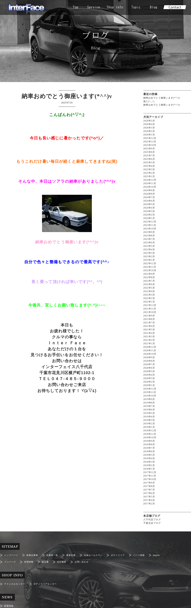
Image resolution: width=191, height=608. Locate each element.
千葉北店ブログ (152, 523)
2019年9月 (149, 399)
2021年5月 (149, 329)
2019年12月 (149, 389)
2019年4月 (149, 416)
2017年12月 (149, 472)
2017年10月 (149, 479)
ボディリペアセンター (47, 582)
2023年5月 (149, 246)
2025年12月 (149, 138)
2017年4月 (149, 500)
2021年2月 (149, 340)
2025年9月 (149, 148)
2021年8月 (149, 319)
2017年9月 (149, 483)
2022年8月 (149, 277)
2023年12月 (149, 221)
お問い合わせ (84, 561)
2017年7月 (149, 489)
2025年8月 (149, 152)
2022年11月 (149, 267)
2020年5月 (149, 371)
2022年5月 (149, 288)
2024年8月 (149, 194)
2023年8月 (149, 235)
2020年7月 (149, 364)
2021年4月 (149, 333)
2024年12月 (149, 180)
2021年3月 (149, 336)
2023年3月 (149, 253)
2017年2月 (149, 503)
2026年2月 (149, 131)
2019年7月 (149, 406)
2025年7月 (149, 155)
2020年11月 (149, 350)
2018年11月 (149, 434)
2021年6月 (149, 326)
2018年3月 (149, 462)
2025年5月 (149, 162)
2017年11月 (149, 476)
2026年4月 (149, 124)
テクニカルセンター (15, 582)
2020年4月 (149, 375)
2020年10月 (149, 354)
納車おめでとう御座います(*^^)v (161, 98)
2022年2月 (149, 298)
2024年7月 (149, 197)
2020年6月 (149, 368)
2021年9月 (149, 315)
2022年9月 (149, 274)
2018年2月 (149, 465)
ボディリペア (122, 555)
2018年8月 (149, 444)
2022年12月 (149, 263)
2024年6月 (149, 201)
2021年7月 (149, 322)
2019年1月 (149, 427)
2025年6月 (149, 159)
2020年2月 (149, 382)
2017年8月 (149, 486)
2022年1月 (149, 302)
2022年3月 (149, 295)
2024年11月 (149, 183)
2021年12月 (149, 305)
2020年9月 (149, 357)
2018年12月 (149, 430)
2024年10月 (149, 187)
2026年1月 (149, 134)
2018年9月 (149, 441)
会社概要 (64, 561)
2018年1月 (149, 469)
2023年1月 (149, 260)
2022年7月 (149, 281)
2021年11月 (149, 308)
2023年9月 (149, 232)
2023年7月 (149, 239)
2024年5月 (149, 204)
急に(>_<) (148, 101)
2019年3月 (149, 420)
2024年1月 (149, 218)
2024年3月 (149, 211)
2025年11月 (149, 141)
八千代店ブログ (152, 519)
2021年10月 (149, 312)
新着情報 (9, 603)
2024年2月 (149, 214)
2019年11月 (149, 392)
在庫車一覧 (54, 555)
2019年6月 (149, 409)
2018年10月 (149, 437)
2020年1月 (149, 385)
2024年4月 (149, 208)
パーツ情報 (145, 555)
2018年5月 (149, 455)
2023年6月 (149, 242)
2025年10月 (149, 145)
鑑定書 (47, 561)
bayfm (163, 555)
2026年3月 (149, 127)
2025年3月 (149, 169)
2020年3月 (149, 378)
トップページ (11, 555)
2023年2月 (149, 256)
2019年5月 (149, 413)
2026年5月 (149, 121)
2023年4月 (149, 249)
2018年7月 (149, 448)
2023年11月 (149, 225)
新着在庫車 (33, 555)
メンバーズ (10, 561)
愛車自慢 (74, 555)
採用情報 (30, 561)
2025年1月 (149, 176)
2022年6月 (149, 284)
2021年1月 (149, 343)
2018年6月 (149, 451)
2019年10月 (149, 396)
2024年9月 (149, 190)
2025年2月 (149, 173)
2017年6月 (149, 493)
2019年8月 (149, 402)
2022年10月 (149, 270)
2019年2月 (149, 423)
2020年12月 (149, 347)
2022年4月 (149, 291)
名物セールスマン (97, 555)
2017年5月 (149, 496)
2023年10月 (149, 228)
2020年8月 (149, 361)
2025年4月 (149, 166)
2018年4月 (149, 458)
